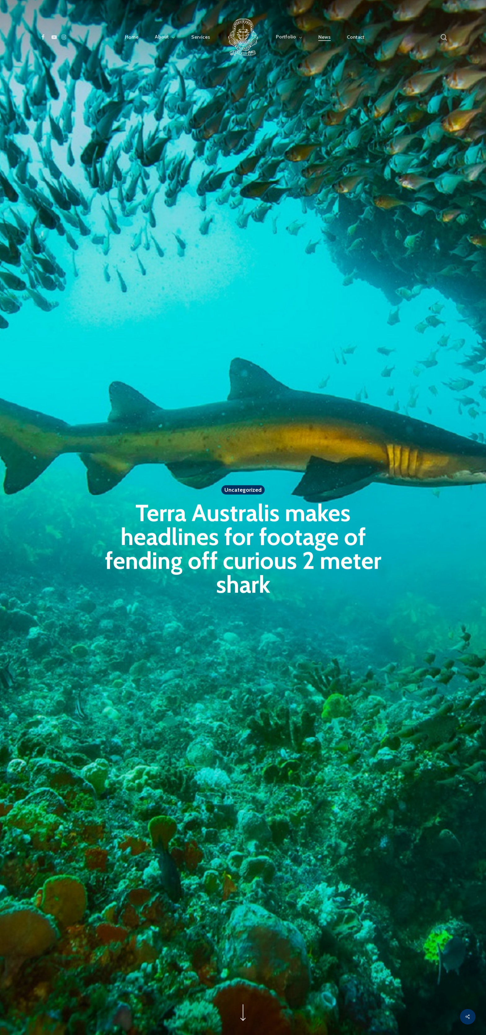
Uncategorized (243, 491)
